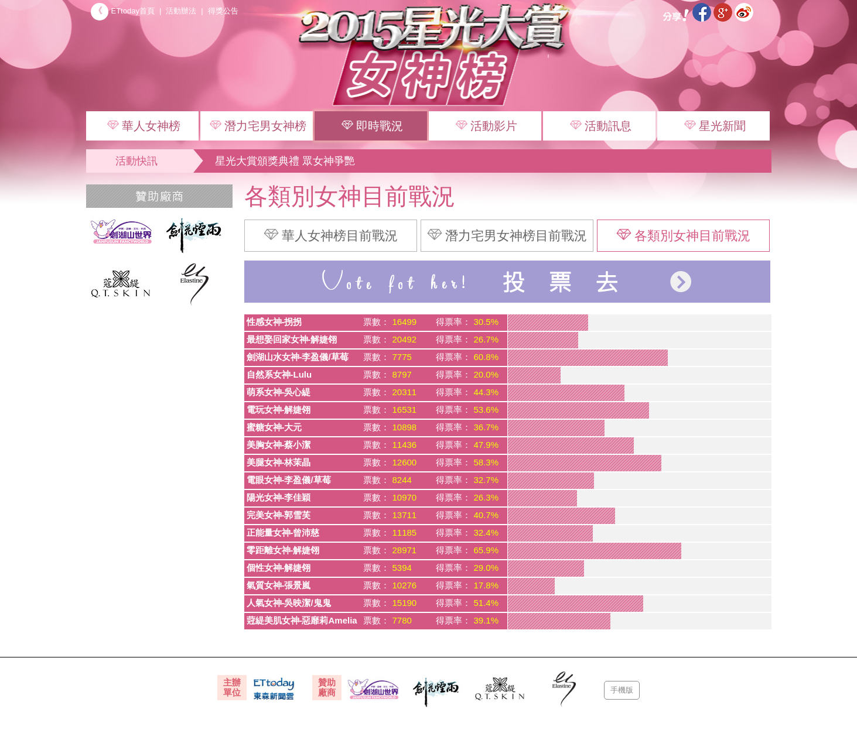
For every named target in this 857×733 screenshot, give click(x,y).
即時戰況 (371, 125)
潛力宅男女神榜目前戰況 (507, 235)
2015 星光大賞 (443, 55)
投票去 (507, 282)
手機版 (621, 690)
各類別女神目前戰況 (683, 235)
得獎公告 (223, 10)
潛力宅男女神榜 (256, 125)
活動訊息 (599, 125)
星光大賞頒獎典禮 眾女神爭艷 (285, 161)
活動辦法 (181, 10)
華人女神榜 (142, 125)
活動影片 (485, 125)
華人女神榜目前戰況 (331, 235)
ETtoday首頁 (123, 10)
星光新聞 (713, 125)
